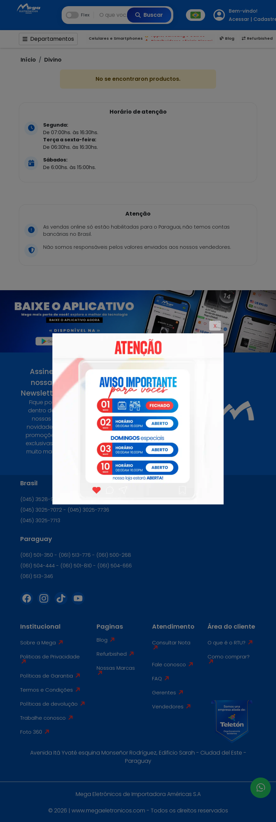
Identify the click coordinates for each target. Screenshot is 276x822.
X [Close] (215, 326)
